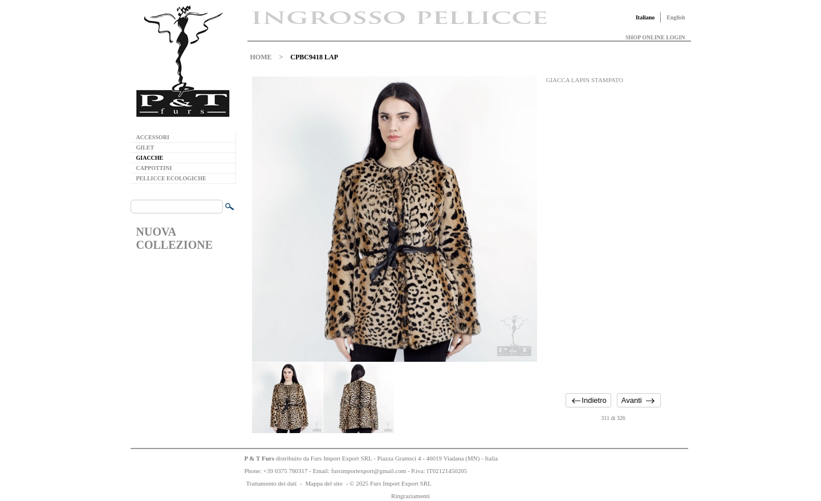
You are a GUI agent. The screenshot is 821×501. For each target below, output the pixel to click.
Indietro (594, 400)
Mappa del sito (323, 483)
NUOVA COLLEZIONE (174, 238)
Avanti (631, 400)
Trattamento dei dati (271, 483)
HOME (261, 57)
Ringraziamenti (410, 495)
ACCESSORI (152, 137)
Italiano (645, 17)
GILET (145, 147)
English (675, 17)
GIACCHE (150, 158)
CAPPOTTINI (154, 168)
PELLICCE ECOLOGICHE (171, 178)
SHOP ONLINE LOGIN (655, 37)
